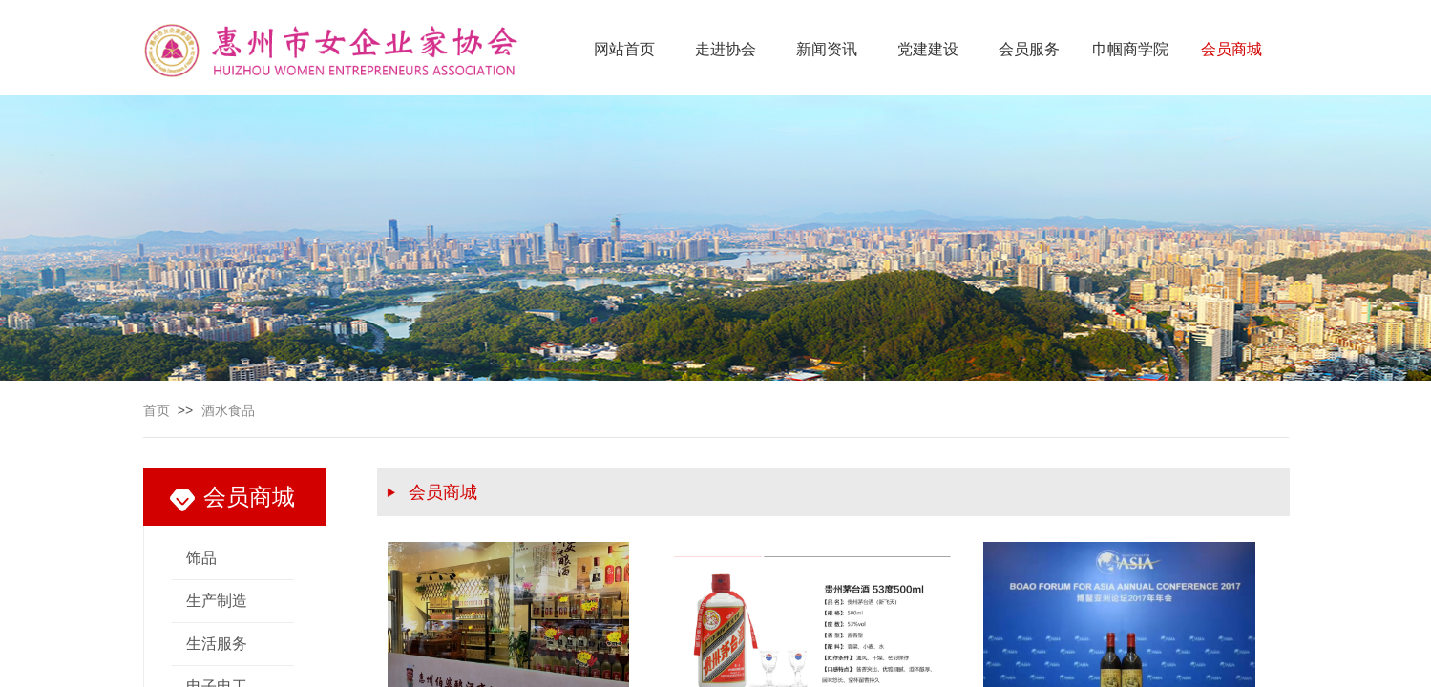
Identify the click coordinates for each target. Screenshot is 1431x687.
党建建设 (927, 49)
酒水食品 (228, 411)
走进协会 (725, 49)
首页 (156, 411)
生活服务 (216, 643)
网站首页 (624, 49)
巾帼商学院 (1130, 49)
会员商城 (1231, 49)
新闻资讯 (826, 49)
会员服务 (1029, 49)
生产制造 (216, 601)
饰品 (201, 558)
